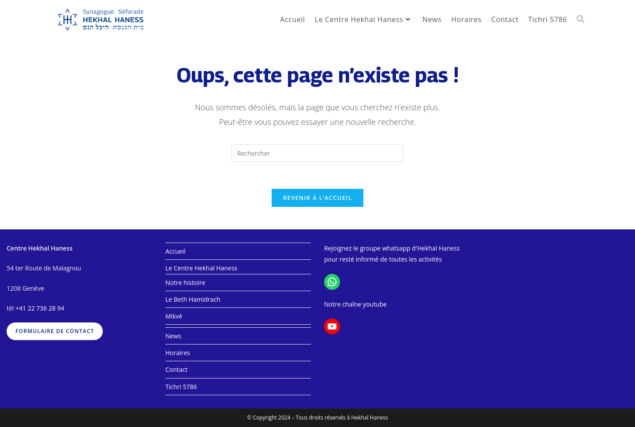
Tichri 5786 (181, 386)
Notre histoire (185, 282)
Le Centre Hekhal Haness (201, 268)
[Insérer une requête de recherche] (317, 153)
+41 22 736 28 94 (39, 308)
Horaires (177, 352)
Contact (176, 369)
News (173, 336)
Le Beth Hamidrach (192, 299)
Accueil (175, 251)
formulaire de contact (54, 331)
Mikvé (173, 316)
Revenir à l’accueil (317, 198)
